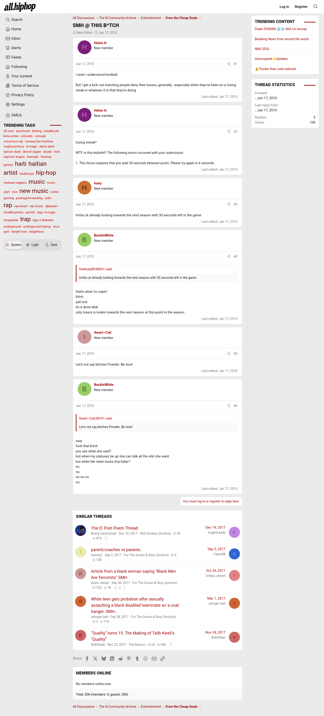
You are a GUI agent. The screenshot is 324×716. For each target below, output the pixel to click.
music (37, 181)
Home (13, 29)
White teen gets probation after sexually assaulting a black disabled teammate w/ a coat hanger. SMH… (135, 605)
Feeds (13, 57)
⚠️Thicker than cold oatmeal (275, 69)
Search (14, 19)
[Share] (228, 64)
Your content (19, 76)
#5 (235, 353)
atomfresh (23, 131)
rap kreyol (21, 206)
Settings (15, 104)
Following (16, 67)
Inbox (13, 38)
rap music (36, 206)
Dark (51, 245)
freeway (46, 156)
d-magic (31, 146)
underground (12, 226)
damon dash (12, 151)
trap (25, 219)
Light (32, 245)
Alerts (13, 48)
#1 (235, 64)
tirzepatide (11, 220)
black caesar (100, 583)
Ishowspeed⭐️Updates (271, 59)
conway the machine (39, 141)
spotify (30, 212)
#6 (235, 406)
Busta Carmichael (103, 533)
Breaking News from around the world (282, 39)
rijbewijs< (51, 206)
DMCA (14, 115)
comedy (40, 136)
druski (47, 151)
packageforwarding (29, 198)
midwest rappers (15, 182)
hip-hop (46, 172)
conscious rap (13, 141)
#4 (235, 256)
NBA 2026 (262, 49)
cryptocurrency (14, 146)
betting (37, 131)
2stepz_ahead (215, 576)
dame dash (47, 146)
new (14, 192)
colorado (27, 136)
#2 (235, 131)
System (14, 245)
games (8, 164)
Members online (93, 673)
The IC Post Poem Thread (114, 528)
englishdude (216, 532)
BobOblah (98, 644)
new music (34, 190)
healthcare (27, 173)
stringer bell (99, 617)
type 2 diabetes (43, 220)
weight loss (19, 231)
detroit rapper (32, 151)
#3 (235, 204)
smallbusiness (14, 212)
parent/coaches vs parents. (116, 549)
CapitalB (219, 554)
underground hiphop (37, 226)
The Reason (137, 644)
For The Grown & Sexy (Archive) (146, 555)
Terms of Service (22, 85)
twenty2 (96, 555)
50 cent (9, 131)
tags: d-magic (46, 212)
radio (48, 198)
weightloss (36, 231)
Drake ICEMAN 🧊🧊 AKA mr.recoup (281, 29)
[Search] (315, 6)
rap (8, 205)
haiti (20, 163)
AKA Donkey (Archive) (155, 533)
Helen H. (100, 43)
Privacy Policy (20, 95)
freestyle (33, 156)
